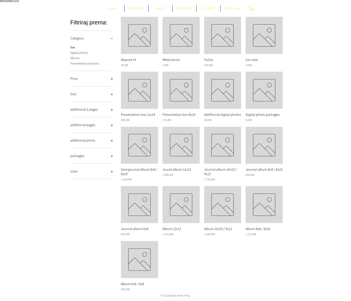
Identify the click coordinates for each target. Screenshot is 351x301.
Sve (72, 47)
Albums (75, 58)
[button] (251, 8)
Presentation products (84, 63)
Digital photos (79, 52)
